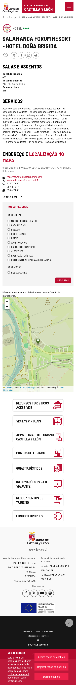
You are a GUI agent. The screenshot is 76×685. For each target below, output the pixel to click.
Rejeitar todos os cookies (51, 667)
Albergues (15, 251)
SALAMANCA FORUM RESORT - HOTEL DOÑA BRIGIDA (47, 17)
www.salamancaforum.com (22, 180)
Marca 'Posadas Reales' (22, 220)
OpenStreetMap (27, 387)
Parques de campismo (21, 246)
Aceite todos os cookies (51, 657)
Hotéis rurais (17, 233)
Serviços (13, 17)
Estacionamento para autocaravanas (30, 259)
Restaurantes (17, 272)
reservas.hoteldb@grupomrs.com (24, 176)
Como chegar (11, 197)
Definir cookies (51, 676)
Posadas (14, 229)
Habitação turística (20, 255)
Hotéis (13, 238)
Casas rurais (17, 225)
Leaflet (7, 387)
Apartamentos (17, 242)
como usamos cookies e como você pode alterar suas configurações (18, 675)
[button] (7, 301)
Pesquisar (63, 280)
